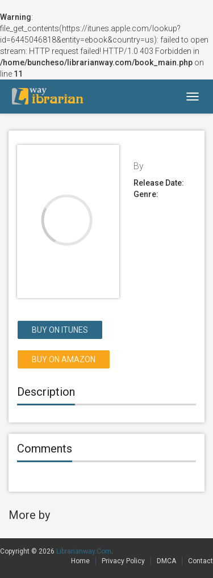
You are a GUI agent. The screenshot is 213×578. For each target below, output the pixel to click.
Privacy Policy (123, 561)
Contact (200, 561)
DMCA (166, 561)
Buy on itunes (60, 329)
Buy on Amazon (63, 359)
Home (80, 561)
